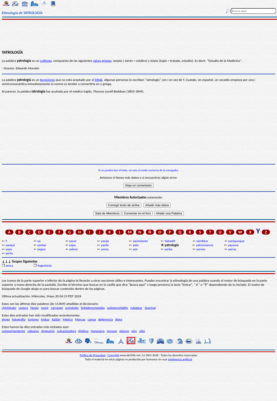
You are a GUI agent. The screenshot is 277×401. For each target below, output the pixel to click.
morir (45, 308)
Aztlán (56, 319)
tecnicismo (47, 80)
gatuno (124, 331)
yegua (41, 249)
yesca (9, 265)
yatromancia (204, 245)
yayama (233, 245)
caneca (23, 308)
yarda (105, 245)
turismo (33, 319)
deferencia (105, 319)
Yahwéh (169, 241)
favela (34, 308)
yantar (41, 245)
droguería (48, 331)
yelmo (73, 249)
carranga (57, 308)
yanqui (10, 245)
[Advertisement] (138, 34)
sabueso (33, 331)
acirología (71, 308)
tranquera (97, 331)
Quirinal (150, 308)
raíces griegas (102, 61)
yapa (72, 245)
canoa (92, 319)
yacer (73, 241)
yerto (9, 253)
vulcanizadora (66, 331)
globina (83, 331)
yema (104, 249)
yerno (232, 249)
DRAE (99, 80)
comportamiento (13, 331)
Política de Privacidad (93, 355)
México (68, 319)
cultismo (46, 61)
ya (38, 241)
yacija (105, 241)
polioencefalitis (117, 308)
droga (6, 319)
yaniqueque (236, 241)
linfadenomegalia (93, 308)
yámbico (202, 241)
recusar (112, 331)
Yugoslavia (44, 265)
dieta (118, 319)
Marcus (80, 319)
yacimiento (140, 241)
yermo (200, 249)
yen (135, 249)
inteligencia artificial (180, 359)
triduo (45, 319)
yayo (8, 249)
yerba (168, 249)
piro (134, 331)
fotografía (18, 319)
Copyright (113, 355)
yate (136, 245)
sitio (142, 331)
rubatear (136, 308)
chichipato (9, 308)
